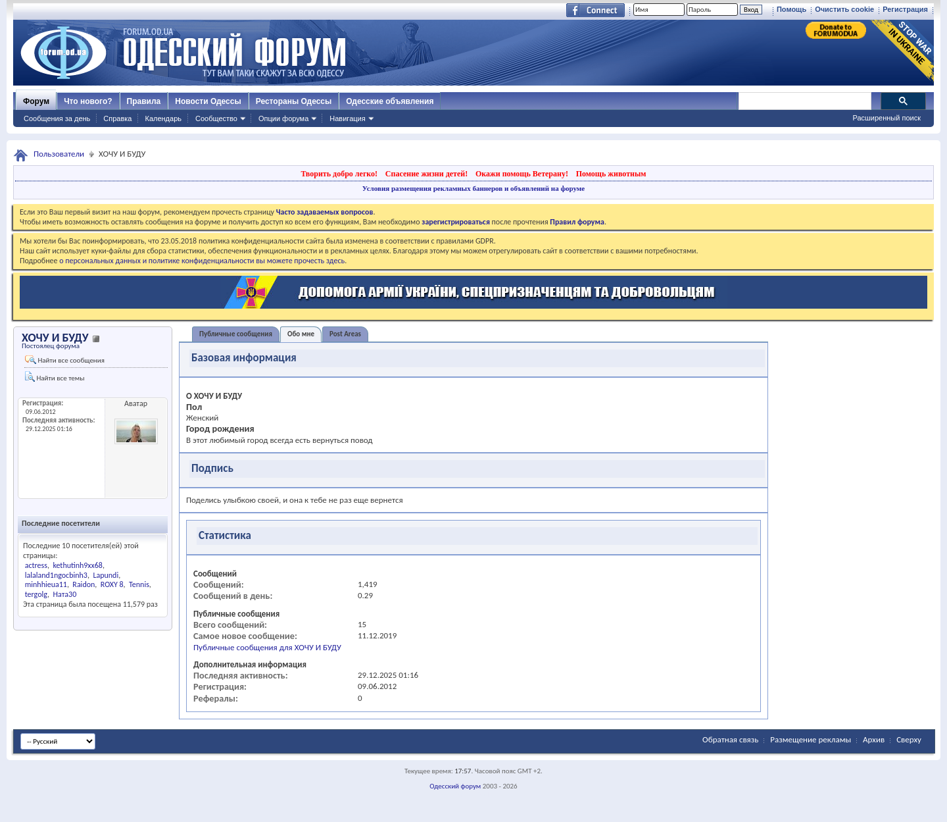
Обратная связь (730, 739)
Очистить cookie (844, 9)
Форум (36, 101)
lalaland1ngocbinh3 (56, 575)
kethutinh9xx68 (78, 565)
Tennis (139, 584)
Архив (874, 739)
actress (36, 565)
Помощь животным (611, 173)
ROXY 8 (112, 584)
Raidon (83, 584)
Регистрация (905, 9)
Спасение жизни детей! (426, 173)
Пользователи (59, 154)
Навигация (347, 118)
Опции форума (283, 118)
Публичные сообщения (235, 334)
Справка (117, 118)
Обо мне (300, 334)
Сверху (908, 739)
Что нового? (88, 101)
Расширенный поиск (886, 118)
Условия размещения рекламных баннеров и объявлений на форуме (473, 188)
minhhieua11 (46, 584)
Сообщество (216, 118)
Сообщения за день (57, 118)
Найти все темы (54, 376)
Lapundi (105, 575)
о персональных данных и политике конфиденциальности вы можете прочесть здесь (202, 260)
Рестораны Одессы (294, 101)
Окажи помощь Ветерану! (521, 173)
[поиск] (804, 101)
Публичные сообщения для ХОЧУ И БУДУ (267, 647)
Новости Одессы (208, 101)
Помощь (791, 9)
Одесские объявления (389, 101)
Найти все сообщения (65, 360)
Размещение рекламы (810, 739)
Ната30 (64, 594)
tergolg (36, 594)
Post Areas (345, 334)
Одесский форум (455, 786)
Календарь (163, 118)
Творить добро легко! (339, 173)
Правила (144, 101)
